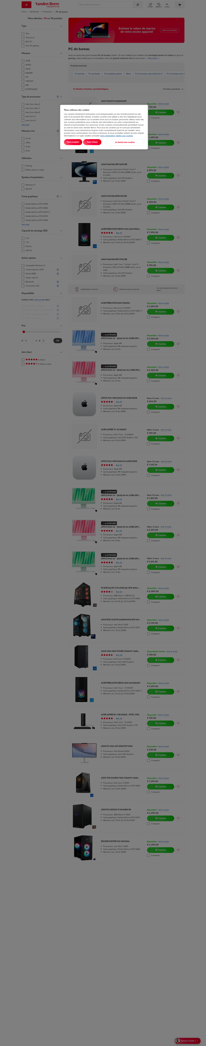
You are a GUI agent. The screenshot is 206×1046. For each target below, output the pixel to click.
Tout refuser (98, 142)
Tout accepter (75, 142)
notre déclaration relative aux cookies (116, 135)
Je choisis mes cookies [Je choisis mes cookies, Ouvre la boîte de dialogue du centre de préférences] (131, 142)
